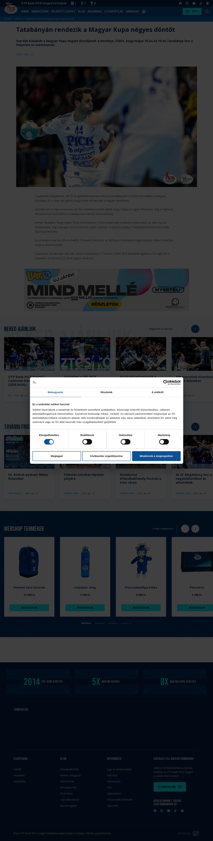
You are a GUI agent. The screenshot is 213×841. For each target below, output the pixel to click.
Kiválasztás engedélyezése (106, 456)
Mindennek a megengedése (156, 456)
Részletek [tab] (106, 392)
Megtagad (57, 456)
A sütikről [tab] (158, 392)
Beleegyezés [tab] (55, 392)
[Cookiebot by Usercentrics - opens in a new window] (166, 382)
